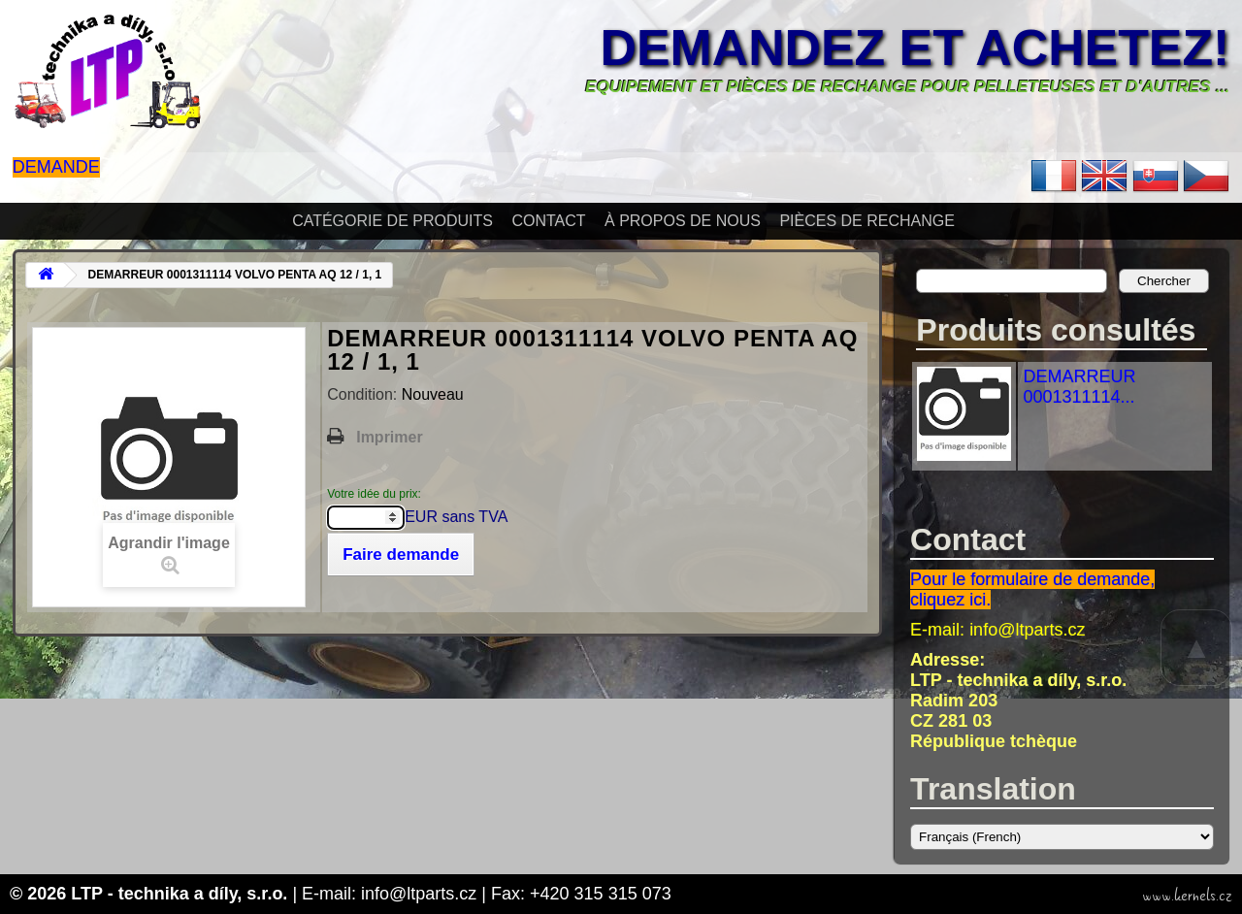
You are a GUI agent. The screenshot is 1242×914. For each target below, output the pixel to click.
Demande (56, 167)
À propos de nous (683, 220)
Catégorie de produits (392, 220)
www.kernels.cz (1187, 895)
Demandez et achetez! (915, 47)
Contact (548, 220)
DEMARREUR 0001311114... (1079, 387)
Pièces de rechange (866, 220)
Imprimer (389, 437)
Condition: (364, 394)
